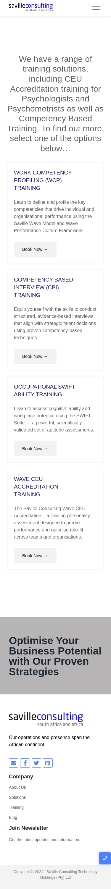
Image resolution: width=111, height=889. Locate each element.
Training (16, 807)
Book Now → (35, 249)
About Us (17, 787)
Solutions (17, 797)
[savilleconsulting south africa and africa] (31, 7)
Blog (13, 817)
